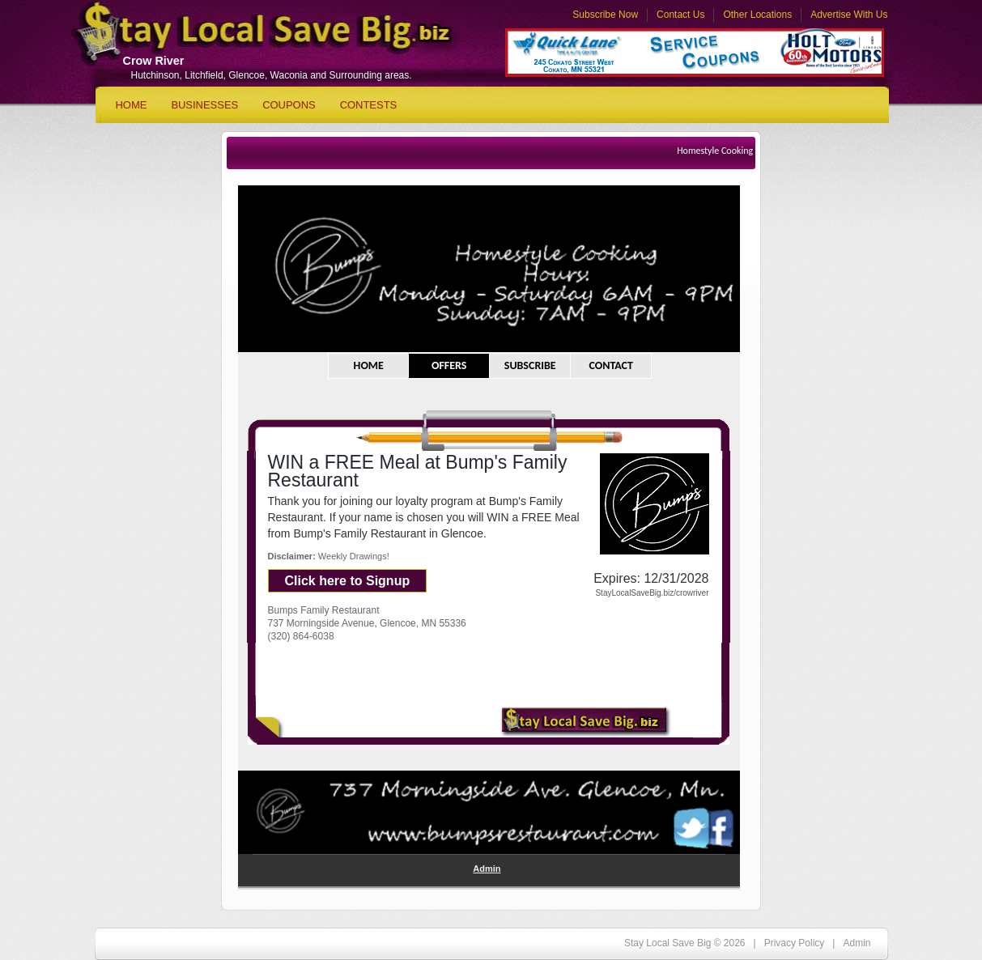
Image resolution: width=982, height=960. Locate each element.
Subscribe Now (605, 14)
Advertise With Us (848, 14)
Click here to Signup (347, 581)
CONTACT (611, 365)
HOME (369, 365)
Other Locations (757, 14)
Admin (486, 868)
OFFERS (449, 365)
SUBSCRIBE (530, 365)
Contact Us (680, 14)
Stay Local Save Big (249, 36)
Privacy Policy (794, 943)
